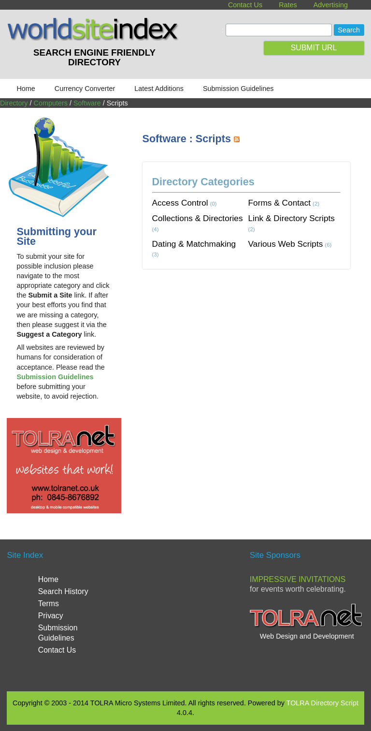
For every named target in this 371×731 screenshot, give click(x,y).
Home (25, 88)
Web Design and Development (307, 636)
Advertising (331, 5)
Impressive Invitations (297, 579)
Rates (288, 5)
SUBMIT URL (314, 48)
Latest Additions (159, 88)
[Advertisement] (257, 351)
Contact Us (245, 5)
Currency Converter (85, 88)
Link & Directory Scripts (291, 218)
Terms (48, 603)
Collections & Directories (197, 218)
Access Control (180, 203)
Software (87, 103)
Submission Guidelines (238, 88)
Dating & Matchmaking (194, 244)
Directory (14, 103)
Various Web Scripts (285, 244)
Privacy (50, 616)
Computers (51, 103)
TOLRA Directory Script (322, 703)
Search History (63, 591)
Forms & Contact (279, 203)
